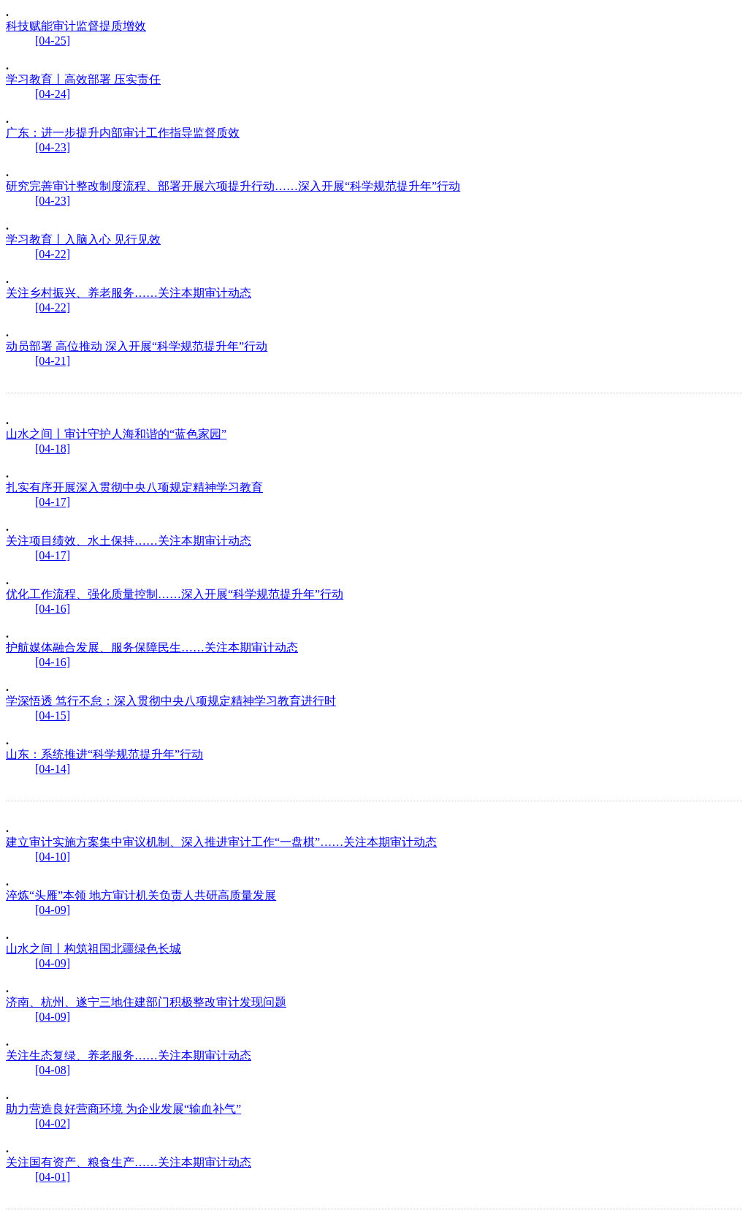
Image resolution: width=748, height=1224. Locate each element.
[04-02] (52, 1123)
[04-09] (52, 910)
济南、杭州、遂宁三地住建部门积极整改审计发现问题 (146, 1002)
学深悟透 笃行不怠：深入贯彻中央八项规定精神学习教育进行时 (171, 701)
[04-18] (52, 448)
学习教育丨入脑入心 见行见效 (83, 239)
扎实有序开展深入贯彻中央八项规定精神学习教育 (134, 487)
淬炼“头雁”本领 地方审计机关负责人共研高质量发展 (141, 895)
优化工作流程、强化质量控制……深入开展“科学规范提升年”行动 (174, 594)
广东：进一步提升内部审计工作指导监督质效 (123, 132)
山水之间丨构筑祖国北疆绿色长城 (93, 948)
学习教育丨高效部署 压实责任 (83, 79)
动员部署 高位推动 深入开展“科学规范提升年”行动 (136, 346)
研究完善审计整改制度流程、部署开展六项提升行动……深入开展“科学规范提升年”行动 (233, 186)
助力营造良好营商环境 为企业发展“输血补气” (123, 1109)
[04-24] (52, 94)
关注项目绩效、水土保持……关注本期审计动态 (128, 540)
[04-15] (52, 715)
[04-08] (52, 1070)
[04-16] (52, 608)
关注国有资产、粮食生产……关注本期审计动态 (128, 1162)
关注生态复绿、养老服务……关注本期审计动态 (128, 1055)
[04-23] (52, 147)
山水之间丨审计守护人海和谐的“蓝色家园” (116, 434)
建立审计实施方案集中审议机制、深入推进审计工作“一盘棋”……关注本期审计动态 (221, 842)
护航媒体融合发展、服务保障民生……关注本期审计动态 (152, 647)
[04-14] (52, 769)
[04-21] (52, 361)
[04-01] (52, 1177)
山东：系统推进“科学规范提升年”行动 (104, 754)
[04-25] (52, 40)
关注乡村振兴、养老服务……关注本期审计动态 (128, 293)
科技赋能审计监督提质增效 (76, 26)
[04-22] (52, 254)
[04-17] (52, 502)
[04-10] (52, 856)
